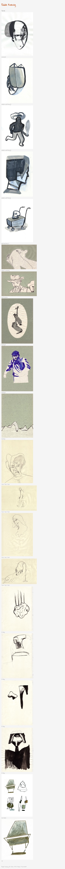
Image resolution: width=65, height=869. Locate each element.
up (2, 861)
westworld (4, 297)
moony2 (3, 57)
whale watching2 (6, 150)
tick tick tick (5, 484)
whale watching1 (6, 198)
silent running (5, 270)
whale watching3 (6, 104)
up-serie (3, 818)
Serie (3, 10)
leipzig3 (3, 345)
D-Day (3, 632)
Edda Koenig (8, 4)
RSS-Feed (17, 867)
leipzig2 (3, 392)
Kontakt (24, 867)
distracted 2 (5, 243)
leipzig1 (3, 439)
